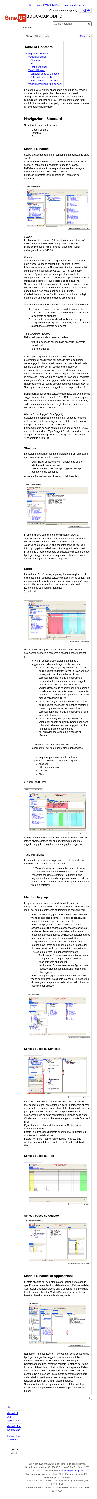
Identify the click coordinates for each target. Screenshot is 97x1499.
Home (16, 18)
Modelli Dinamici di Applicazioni (45, 84)
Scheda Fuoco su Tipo (42, 77)
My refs (85, 10)
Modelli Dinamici (37, 57)
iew (29, 36)
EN (8, 1407)
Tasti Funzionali (38, 67)
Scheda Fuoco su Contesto (45, 73)
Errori (33, 63)
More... (84, 36)
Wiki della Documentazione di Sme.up (64, 5)
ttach (38, 36)
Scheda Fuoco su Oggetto (44, 80)
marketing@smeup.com (72, 1470)
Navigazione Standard (37, 53)
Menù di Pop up (36, 70)
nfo (47, 36)
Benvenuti (34, 5)
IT (12, 1407)
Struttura (35, 60)
